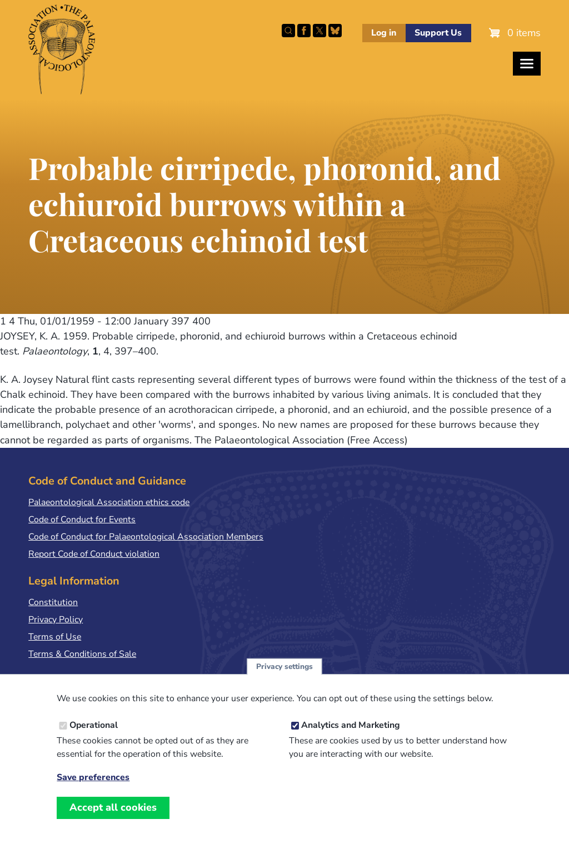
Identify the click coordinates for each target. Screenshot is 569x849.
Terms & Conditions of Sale (82, 654)
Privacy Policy (55, 619)
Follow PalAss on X (319, 30)
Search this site (288, 30)
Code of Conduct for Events (82, 519)
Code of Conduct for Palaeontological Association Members (145, 537)
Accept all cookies (113, 821)
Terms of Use (54, 637)
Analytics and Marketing (350, 739)
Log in (383, 33)
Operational (93, 739)
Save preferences (93, 792)
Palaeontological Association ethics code (108, 502)
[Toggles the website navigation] (527, 64)
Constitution (53, 602)
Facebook (304, 30)
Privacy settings (284, 681)
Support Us (438, 33)
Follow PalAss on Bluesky (335, 30)
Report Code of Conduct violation (93, 554)
